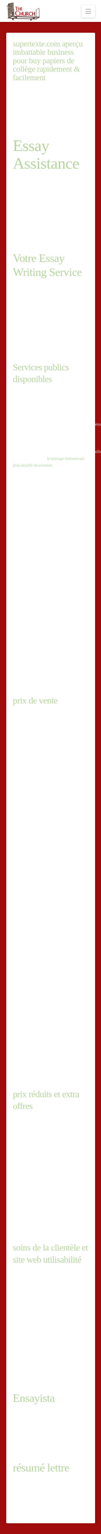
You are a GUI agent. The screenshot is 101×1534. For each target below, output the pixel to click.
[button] (88, 11)
